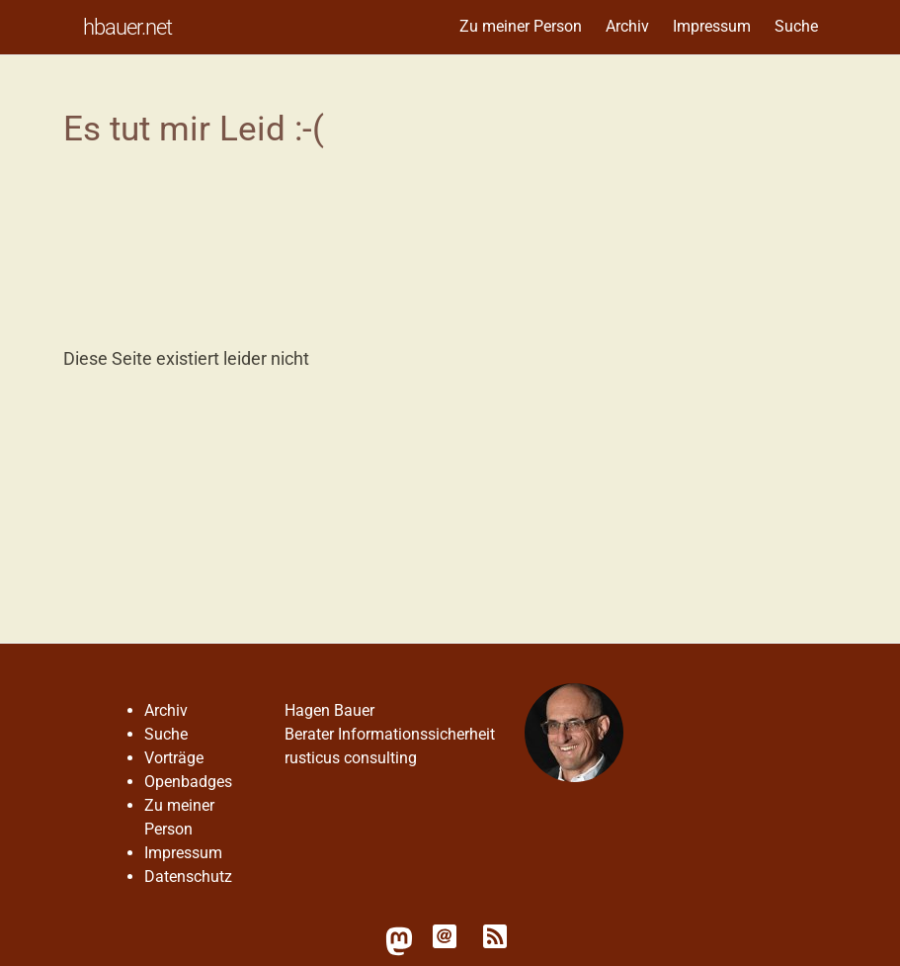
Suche (796, 26)
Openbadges (188, 781)
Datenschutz (188, 876)
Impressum (712, 26)
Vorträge (174, 757)
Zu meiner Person (520, 26)
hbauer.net (127, 27)
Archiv (627, 26)
